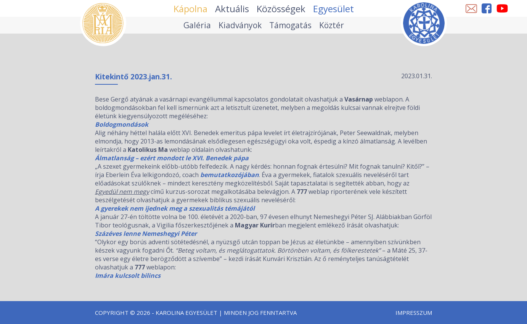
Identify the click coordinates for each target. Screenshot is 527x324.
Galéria (197, 25)
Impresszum (413, 312)
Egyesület (333, 8)
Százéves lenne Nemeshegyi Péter (146, 233)
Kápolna (190, 8)
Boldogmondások (121, 124)
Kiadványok (240, 25)
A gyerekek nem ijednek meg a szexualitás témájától (175, 208)
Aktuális (232, 8)
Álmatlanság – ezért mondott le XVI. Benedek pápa (172, 158)
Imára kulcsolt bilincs (128, 275)
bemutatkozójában (229, 175)
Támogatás (290, 25)
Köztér (331, 25)
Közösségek (281, 8)
